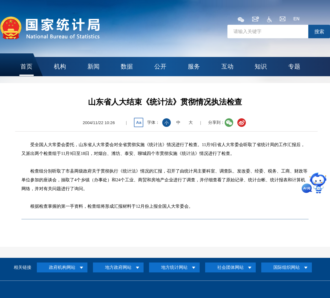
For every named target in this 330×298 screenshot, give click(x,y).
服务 (194, 66)
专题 (294, 66)
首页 (26, 66)
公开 (160, 66)
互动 (227, 66)
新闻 (93, 66)
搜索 (319, 31)
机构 (60, 66)
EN (296, 19)
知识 (261, 66)
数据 (127, 66)
